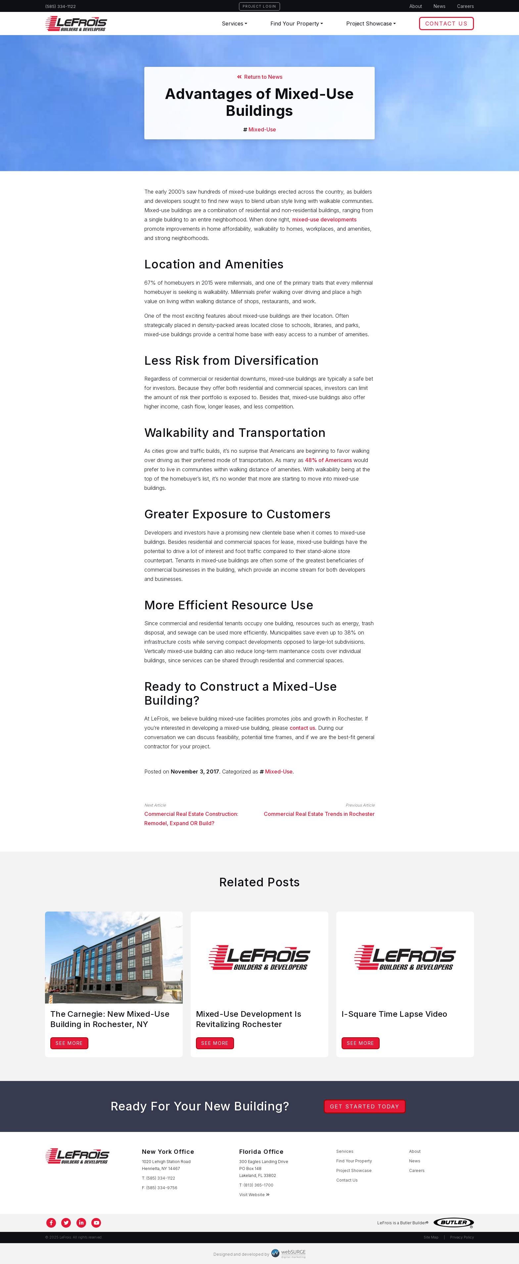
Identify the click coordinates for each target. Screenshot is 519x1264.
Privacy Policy (462, 1237)
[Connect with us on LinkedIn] (81, 1223)
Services (232, 23)
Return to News (259, 76)
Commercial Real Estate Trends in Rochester (319, 814)
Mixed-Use (262, 129)
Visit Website (254, 1194)
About (415, 6)
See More (69, 1043)
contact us (302, 728)
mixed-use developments (324, 219)
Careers (465, 6)
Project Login (259, 6)
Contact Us (446, 23)
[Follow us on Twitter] (66, 1223)
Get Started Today (365, 1106)
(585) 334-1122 (60, 6)
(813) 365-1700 (258, 1185)
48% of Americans (328, 460)
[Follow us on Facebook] (51, 1223)
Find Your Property (294, 23)
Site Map (431, 1237)
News (440, 6)
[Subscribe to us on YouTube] (96, 1223)
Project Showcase (369, 23)
